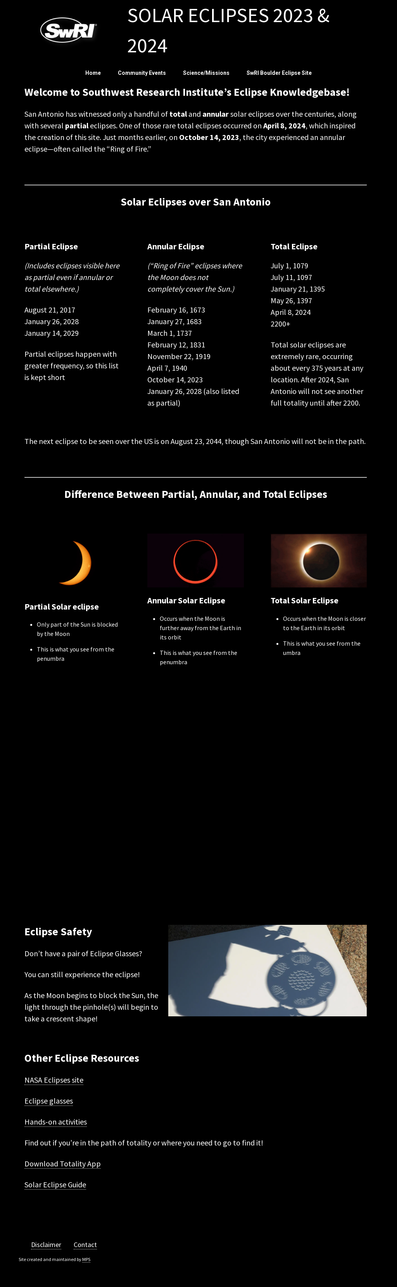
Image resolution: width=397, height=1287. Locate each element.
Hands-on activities (55, 1121)
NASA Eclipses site (53, 1080)
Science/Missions (206, 73)
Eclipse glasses (48, 1101)
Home (93, 73)
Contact (85, 1244)
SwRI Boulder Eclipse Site (279, 73)
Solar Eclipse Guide (55, 1184)
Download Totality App (62, 1163)
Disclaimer (46, 1244)
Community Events (142, 73)
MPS (86, 1259)
